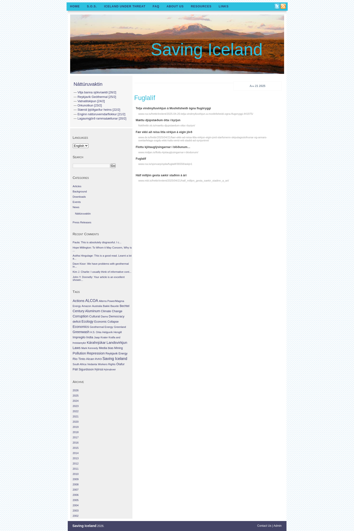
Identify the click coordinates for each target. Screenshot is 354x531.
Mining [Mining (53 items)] (118, 348)
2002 (76, 515)
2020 (76, 421)
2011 (76, 468)
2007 (76, 489)
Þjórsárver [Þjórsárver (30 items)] (110, 369)
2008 (76, 484)
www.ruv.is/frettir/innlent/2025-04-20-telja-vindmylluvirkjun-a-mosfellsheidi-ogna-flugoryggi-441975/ (195, 113)
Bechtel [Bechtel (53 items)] (124, 306)
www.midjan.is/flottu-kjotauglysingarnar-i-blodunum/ (168, 152)
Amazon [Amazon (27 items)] (86, 306)
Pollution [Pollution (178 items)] (79, 353)
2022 (76, 411)
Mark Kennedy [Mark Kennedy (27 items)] (89, 348)
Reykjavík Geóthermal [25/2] (97, 97)
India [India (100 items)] (89, 337)
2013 (76, 458)
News (76, 207)
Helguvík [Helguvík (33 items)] (107, 332)
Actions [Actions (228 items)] (79, 301)
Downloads (79, 196)
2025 (76, 395)
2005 (76, 500)
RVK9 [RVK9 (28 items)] (98, 359)
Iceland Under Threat (124, 6)
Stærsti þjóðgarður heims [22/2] (99, 109)
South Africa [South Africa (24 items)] (80, 364)
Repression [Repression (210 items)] (96, 353)
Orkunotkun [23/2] (90, 105)
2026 (76, 390)
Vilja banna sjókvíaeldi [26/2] (97, 92)
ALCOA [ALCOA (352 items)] (91, 301)
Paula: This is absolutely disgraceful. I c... (97, 242)
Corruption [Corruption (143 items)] (80, 316)
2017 (76, 437)
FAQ (156, 6)
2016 (76, 442)
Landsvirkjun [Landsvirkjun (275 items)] (117, 342)
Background (80, 191)
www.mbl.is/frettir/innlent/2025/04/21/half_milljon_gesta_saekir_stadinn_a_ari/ (183, 180)
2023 (76, 406)
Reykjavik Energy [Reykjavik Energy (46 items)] (116, 353)
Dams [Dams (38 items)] (104, 316)
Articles (77, 186)
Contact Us (264, 525)
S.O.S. (92, 6)
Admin (277, 525)
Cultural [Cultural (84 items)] (94, 316)
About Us (175, 6)
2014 (76, 453)
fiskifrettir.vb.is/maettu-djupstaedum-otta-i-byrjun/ (166, 125)
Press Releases (82, 222)
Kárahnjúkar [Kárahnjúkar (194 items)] (96, 342)
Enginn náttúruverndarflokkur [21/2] (101, 114)
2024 (76, 400)
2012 (76, 463)
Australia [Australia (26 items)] (97, 306)
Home (75, 6)
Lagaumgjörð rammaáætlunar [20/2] (102, 118)
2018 (76, 432)
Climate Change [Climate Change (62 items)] (111, 311)
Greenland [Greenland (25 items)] (120, 326)
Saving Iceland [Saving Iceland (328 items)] (114, 359)
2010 (76, 474)
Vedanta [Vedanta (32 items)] (92, 364)
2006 (76, 494)
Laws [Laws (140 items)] (77, 348)
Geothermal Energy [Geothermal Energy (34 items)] (101, 326)
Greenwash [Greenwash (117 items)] (81, 332)
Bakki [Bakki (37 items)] (106, 306)
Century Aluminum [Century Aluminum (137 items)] (86, 311)
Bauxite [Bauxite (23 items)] (114, 306)
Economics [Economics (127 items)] (81, 327)
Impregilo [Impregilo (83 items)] (79, 337)
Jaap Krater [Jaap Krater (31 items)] (101, 337)
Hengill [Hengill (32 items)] (117, 332)
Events (77, 202)
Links (224, 6)
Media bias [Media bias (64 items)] (106, 348)
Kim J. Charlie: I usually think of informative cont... (102, 271)
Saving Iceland (206, 49)
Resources (201, 6)
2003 (76, 510)
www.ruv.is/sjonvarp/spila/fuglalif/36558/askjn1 (165, 164)
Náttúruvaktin (88, 84)
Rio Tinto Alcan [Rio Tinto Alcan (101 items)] (83, 359)
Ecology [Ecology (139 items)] (87, 321)
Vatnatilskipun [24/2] (91, 101)
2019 (76, 427)
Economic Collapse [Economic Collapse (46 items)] (106, 321)
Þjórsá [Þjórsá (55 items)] (99, 369)
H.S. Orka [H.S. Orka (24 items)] (95, 332)
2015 (76, 447)
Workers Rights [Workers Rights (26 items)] (107, 364)
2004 (76, 505)
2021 (76, 416)
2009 (76, 479)
